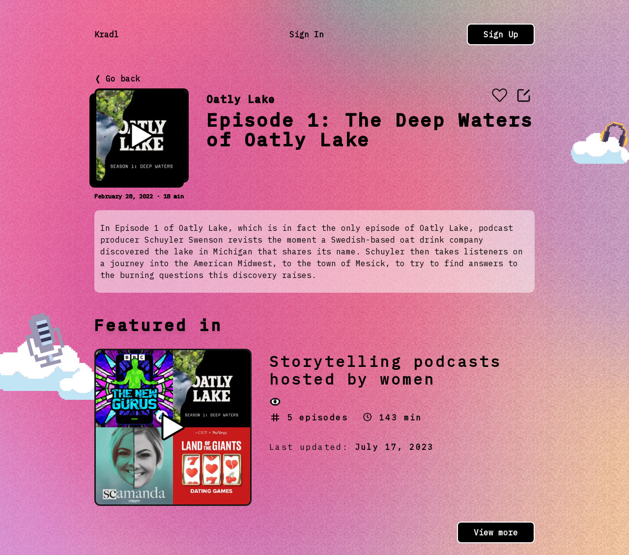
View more (496, 532)
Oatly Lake (240, 99)
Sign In (306, 34)
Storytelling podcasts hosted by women (385, 370)
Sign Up (501, 34)
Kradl (106, 34)
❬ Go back (117, 78)
